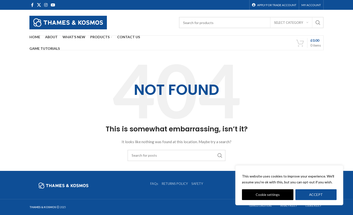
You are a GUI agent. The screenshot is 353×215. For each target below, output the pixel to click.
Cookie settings (267, 194)
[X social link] (38, 5)
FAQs (154, 184)
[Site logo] (68, 22)
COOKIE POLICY (313, 205)
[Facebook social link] (32, 5)
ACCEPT (316, 194)
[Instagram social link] (45, 5)
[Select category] (291, 22)
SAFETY (197, 184)
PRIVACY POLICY (288, 205)
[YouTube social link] (53, 5)
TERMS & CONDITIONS (260, 205)
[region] (289, 185)
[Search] (251, 22)
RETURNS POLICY (175, 184)
